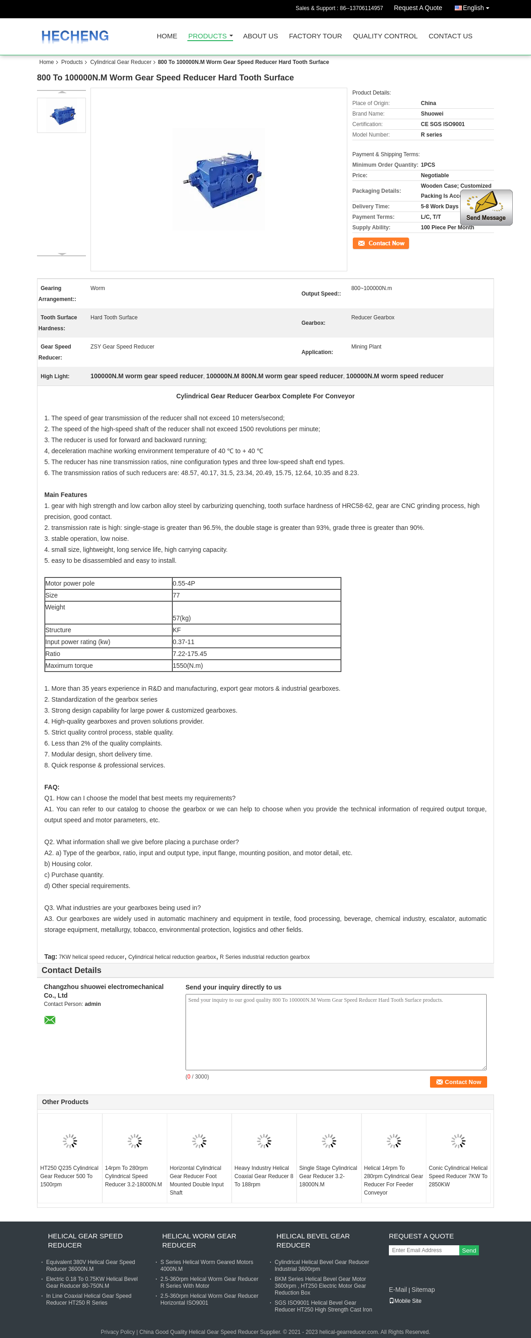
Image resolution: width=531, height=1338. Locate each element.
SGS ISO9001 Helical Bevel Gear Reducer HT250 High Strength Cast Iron (323, 1306)
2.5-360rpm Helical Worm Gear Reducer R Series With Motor (209, 1282)
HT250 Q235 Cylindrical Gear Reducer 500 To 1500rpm (69, 1176)
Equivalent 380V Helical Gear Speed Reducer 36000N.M (90, 1265)
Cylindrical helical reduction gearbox (172, 957)
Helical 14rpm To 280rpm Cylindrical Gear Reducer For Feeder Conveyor (393, 1180)
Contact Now (368, 242)
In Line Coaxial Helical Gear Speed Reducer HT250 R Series (89, 1299)
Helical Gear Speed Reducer (85, 1240)
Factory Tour (315, 36)
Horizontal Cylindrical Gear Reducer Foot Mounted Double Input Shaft (196, 1180)
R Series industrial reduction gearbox (265, 957)
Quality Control (385, 36)
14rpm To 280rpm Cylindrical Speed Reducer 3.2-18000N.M (133, 1176)
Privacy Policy (118, 1332)
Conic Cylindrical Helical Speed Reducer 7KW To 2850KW (458, 1176)
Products (207, 36)
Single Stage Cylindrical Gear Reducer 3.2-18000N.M (328, 1176)
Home (167, 36)
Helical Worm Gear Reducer (199, 1240)
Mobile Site (405, 1301)
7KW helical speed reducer (91, 957)
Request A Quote (418, 7)
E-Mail (398, 1289)
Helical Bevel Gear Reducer (313, 1240)
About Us (260, 36)
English (478, 6)
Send (469, 1250)
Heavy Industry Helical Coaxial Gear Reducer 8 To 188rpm (263, 1176)
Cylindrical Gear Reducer (120, 62)
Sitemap (423, 1289)
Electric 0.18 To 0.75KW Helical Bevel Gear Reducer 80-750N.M (92, 1282)
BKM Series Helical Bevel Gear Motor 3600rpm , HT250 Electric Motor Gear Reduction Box (320, 1286)
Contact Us (451, 36)
